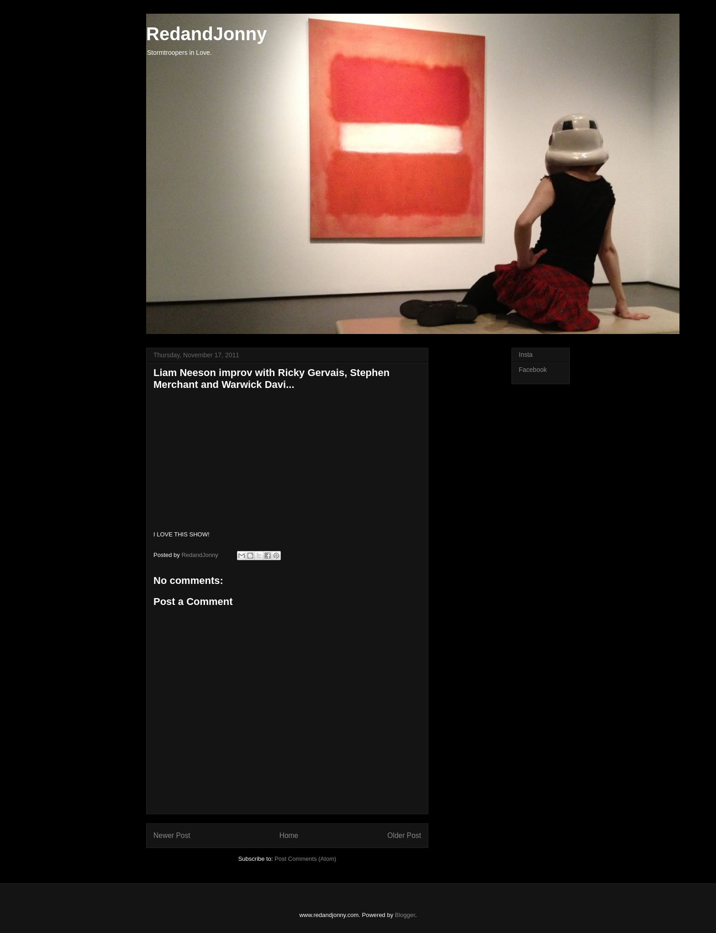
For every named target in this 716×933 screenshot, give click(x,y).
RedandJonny (206, 34)
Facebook (533, 369)
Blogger (405, 915)
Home (289, 835)
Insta (525, 354)
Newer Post (171, 835)
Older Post (404, 835)
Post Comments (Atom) (305, 858)
